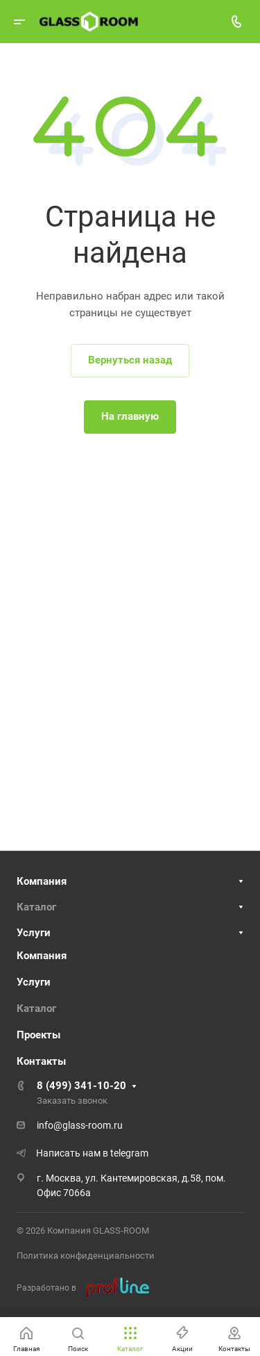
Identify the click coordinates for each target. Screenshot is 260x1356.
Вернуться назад (130, 360)
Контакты (41, 1061)
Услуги (34, 932)
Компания (42, 881)
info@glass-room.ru (80, 1125)
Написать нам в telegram (92, 1153)
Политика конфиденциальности (86, 1255)
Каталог (36, 907)
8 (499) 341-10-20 (81, 1085)
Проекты (38, 1035)
